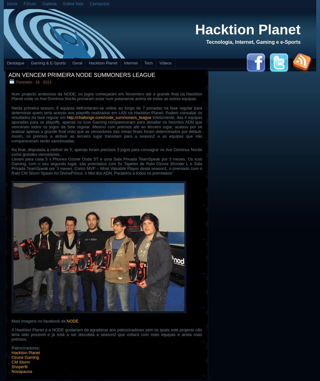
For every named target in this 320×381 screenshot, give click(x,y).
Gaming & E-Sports (48, 63)
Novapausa (22, 371)
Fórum (29, 3)
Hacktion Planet (248, 30)
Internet (131, 63)
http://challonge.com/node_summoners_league (109, 117)
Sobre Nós (73, 3)
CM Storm (21, 362)
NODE (72, 321)
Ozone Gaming (25, 357)
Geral (77, 63)
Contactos (99, 3)
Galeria (49, 3)
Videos (165, 63)
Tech (148, 63)
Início (12, 3)
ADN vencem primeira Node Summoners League (81, 75)
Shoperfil (20, 366)
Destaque (15, 63)
